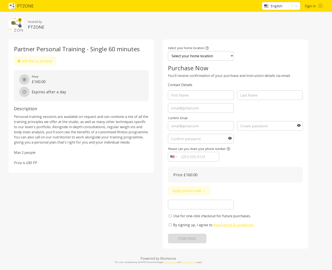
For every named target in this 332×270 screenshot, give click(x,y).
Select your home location (186, 48)
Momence (168, 258)
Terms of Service (188, 262)
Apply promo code (189, 190)
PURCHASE (187, 238)
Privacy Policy (170, 262)
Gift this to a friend (34, 61)
